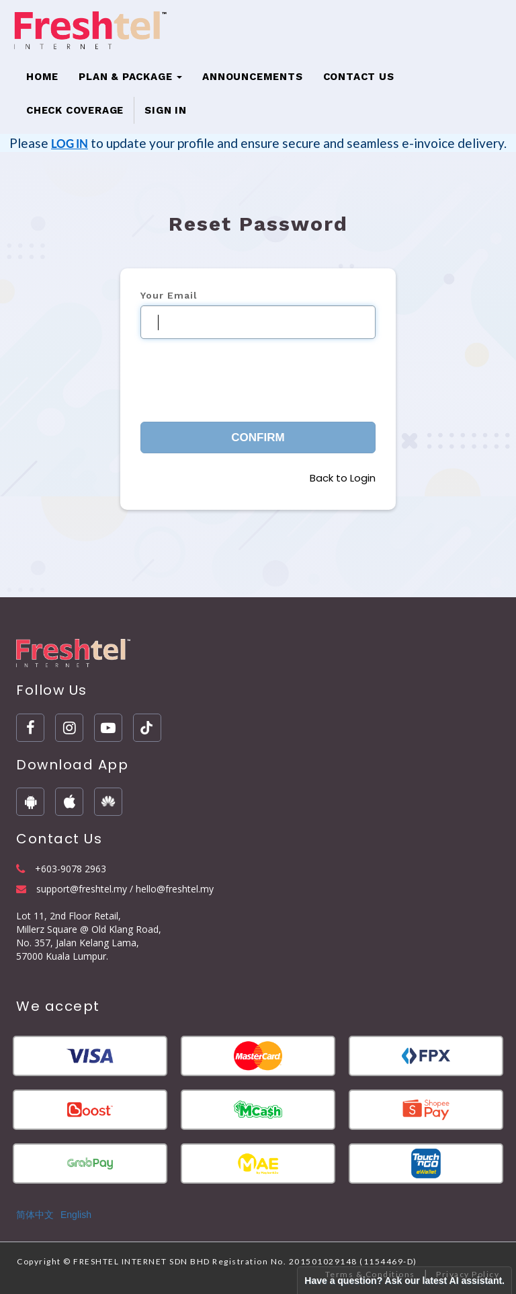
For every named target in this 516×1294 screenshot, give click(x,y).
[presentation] (242, 375)
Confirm (257, 437)
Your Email (169, 295)
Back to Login (343, 478)
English (75, 1214)
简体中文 (35, 1214)
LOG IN (69, 143)
